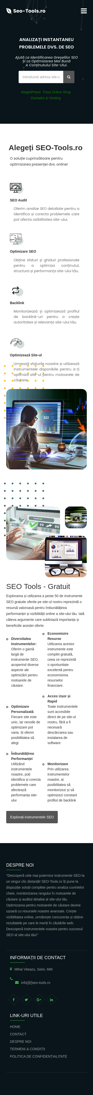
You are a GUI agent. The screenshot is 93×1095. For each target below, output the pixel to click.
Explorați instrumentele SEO (32, 817)
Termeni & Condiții (27, 1049)
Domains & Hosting (46, 98)
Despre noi (20, 1042)
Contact (18, 1034)
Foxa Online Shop (57, 92)
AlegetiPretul (30, 92)
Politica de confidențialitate (38, 1056)
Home (15, 1027)
